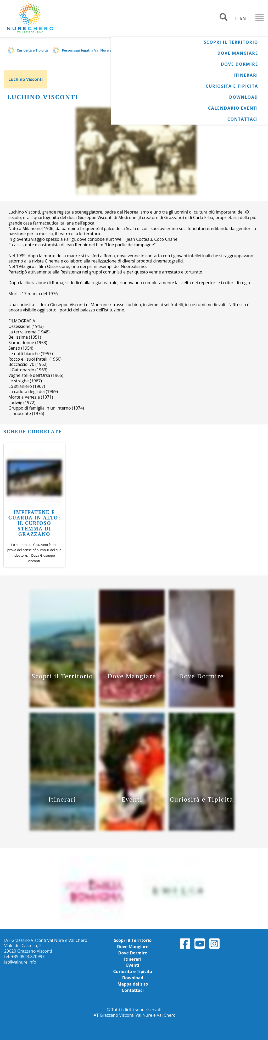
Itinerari (245, 75)
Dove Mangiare (237, 53)
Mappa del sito (132, 984)
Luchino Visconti (25, 79)
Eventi (132, 965)
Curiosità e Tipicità (232, 86)
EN (243, 18)
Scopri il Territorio (231, 42)
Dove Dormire (239, 64)
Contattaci (242, 119)
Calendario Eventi (233, 108)
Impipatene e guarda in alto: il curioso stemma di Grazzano (34, 523)
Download (243, 97)
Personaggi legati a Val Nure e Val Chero (95, 50)
